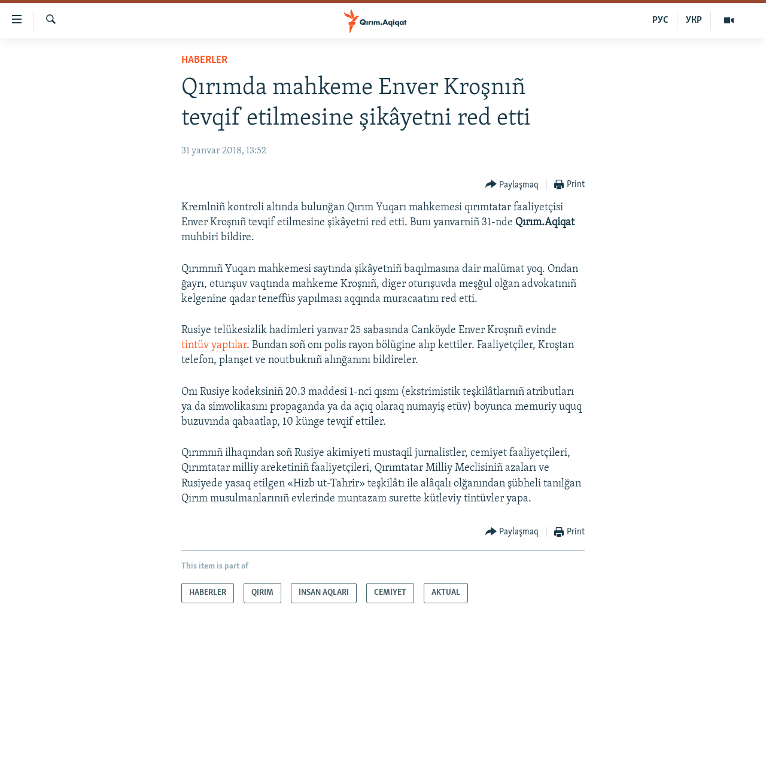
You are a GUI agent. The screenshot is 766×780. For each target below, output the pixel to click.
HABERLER (204, 60)
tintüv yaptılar (214, 345)
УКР (694, 20)
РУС (660, 20)
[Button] (512, 185)
